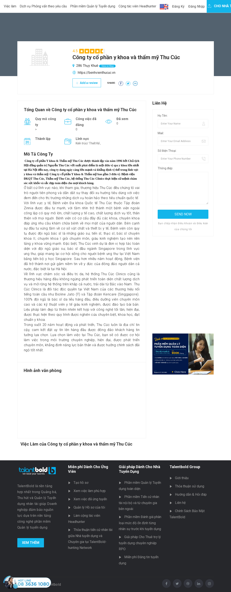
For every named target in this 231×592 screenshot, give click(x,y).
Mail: (161, 133)
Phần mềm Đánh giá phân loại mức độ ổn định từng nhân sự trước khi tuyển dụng (140, 523)
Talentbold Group (184, 467)
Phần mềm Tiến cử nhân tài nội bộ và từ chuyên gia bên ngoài (139, 503)
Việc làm (10, 6)
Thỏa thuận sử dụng (189, 486)
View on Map (107, 66)
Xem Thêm (30, 543)
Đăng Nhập (196, 6)
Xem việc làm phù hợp (90, 491)
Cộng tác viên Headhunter (137, 6)
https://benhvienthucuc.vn (96, 73)
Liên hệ (180, 503)
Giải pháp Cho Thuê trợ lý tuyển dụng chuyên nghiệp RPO (140, 543)
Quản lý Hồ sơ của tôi (89, 507)
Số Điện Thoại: (167, 150)
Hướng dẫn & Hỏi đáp (191, 494)
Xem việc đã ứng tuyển (90, 499)
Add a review (87, 83)
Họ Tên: (163, 115)
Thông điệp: (165, 168)
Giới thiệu (182, 478)
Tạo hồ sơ (81, 483)
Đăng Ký (178, 6)
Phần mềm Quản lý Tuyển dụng (92, 6)
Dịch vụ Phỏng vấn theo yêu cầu (43, 6)
